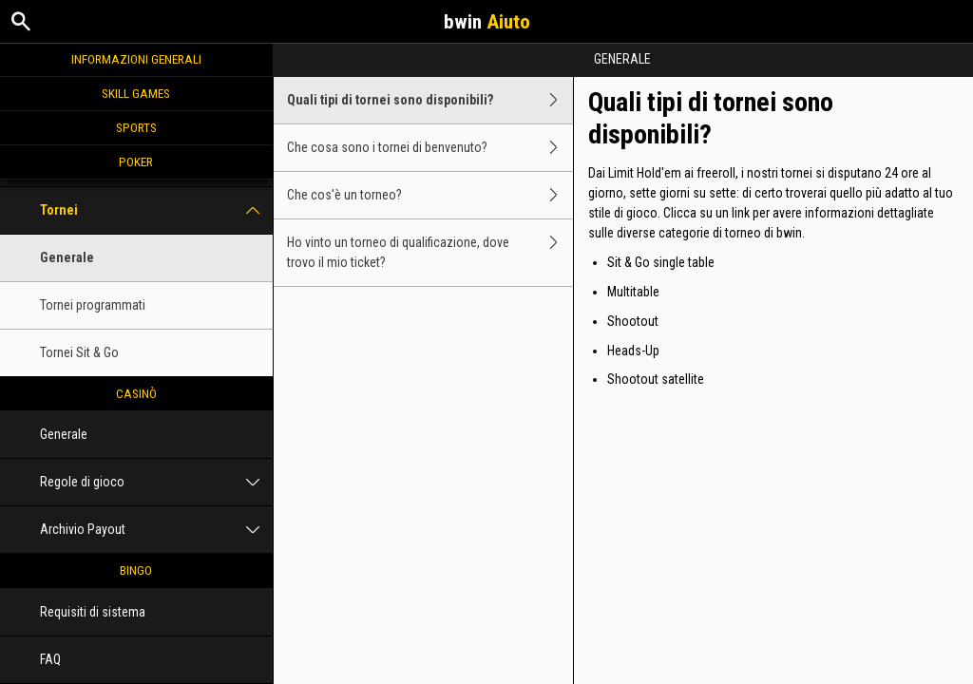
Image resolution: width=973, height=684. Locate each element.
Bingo (136, 570)
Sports (136, 127)
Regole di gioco (156, 482)
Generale (67, 257)
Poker (136, 161)
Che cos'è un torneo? (430, 195)
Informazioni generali (136, 58)
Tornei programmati (92, 305)
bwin (487, 21)
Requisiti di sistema (92, 611)
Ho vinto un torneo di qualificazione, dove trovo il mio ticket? (430, 252)
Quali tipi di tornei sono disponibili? (430, 100)
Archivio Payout (156, 529)
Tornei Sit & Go (79, 352)
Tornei (156, 210)
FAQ (50, 659)
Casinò (136, 393)
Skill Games (136, 93)
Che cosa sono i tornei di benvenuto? (430, 147)
